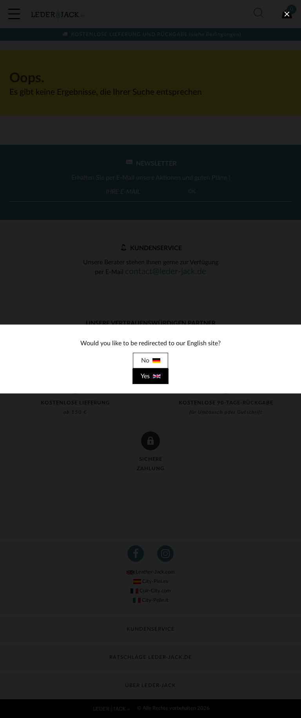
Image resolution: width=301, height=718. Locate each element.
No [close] (150, 360)
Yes (151, 376)
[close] (287, 14)
